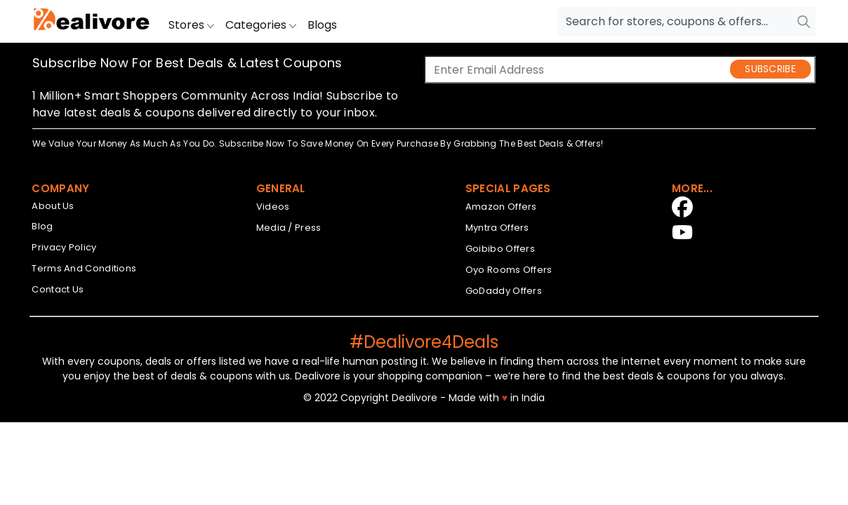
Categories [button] (260, 25)
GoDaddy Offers (503, 290)
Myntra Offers (497, 227)
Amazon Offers (501, 206)
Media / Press (289, 227)
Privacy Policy (64, 247)
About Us (53, 206)
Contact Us (58, 289)
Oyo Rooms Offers (508, 269)
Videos (273, 206)
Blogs (322, 25)
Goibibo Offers (500, 248)
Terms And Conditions (84, 268)
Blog (42, 226)
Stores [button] (191, 25)
